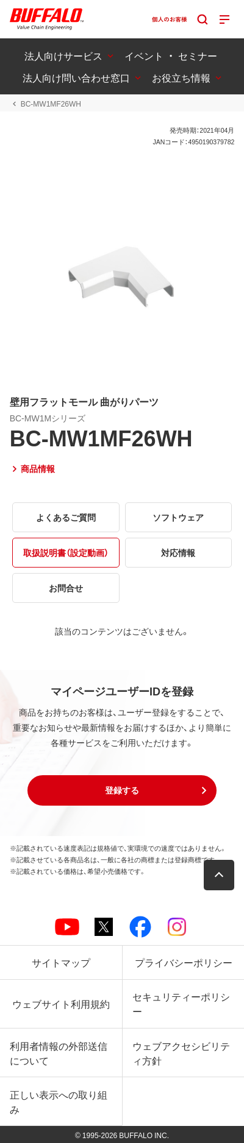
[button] (122, 790)
